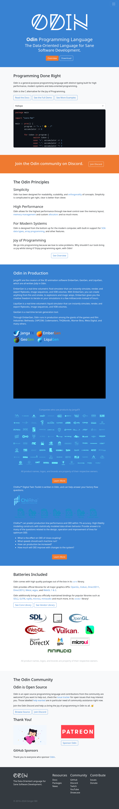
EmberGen (73, 280)
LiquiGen (17, 303)
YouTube (74, 789)
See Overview (59, 255)
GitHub (73, 779)
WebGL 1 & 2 (49, 590)
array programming (35, 231)
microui (36, 598)
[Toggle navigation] (113, 4)
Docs (54, 779)
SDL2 (15, 598)
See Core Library (23, 605)
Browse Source (22, 711)
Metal (28, 590)
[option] (59, 128)
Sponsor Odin (69, 742)
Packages (57, 783)
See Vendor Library (45, 605)
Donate (94, 783)
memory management (24, 214)
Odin (52, 757)
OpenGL (75, 587)
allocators (53, 214)
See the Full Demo (43, 97)
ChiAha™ (17, 487)
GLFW (22, 598)
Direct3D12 (19, 590)
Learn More (59, 480)
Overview (52, 58)
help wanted (39, 700)
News (55, 786)
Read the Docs (22, 97)
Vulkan (83, 587)
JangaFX (17, 280)
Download (66, 58)
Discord (74, 783)
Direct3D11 (93, 587)
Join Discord (96, 164)
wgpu (35, 590)
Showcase (75, 792)
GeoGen (84, 280)
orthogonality (75, 194)
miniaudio (47, 598)
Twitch (73, 786)
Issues (93, 779)
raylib (29, 598)
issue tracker (63, 697)
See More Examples (66, 97)
